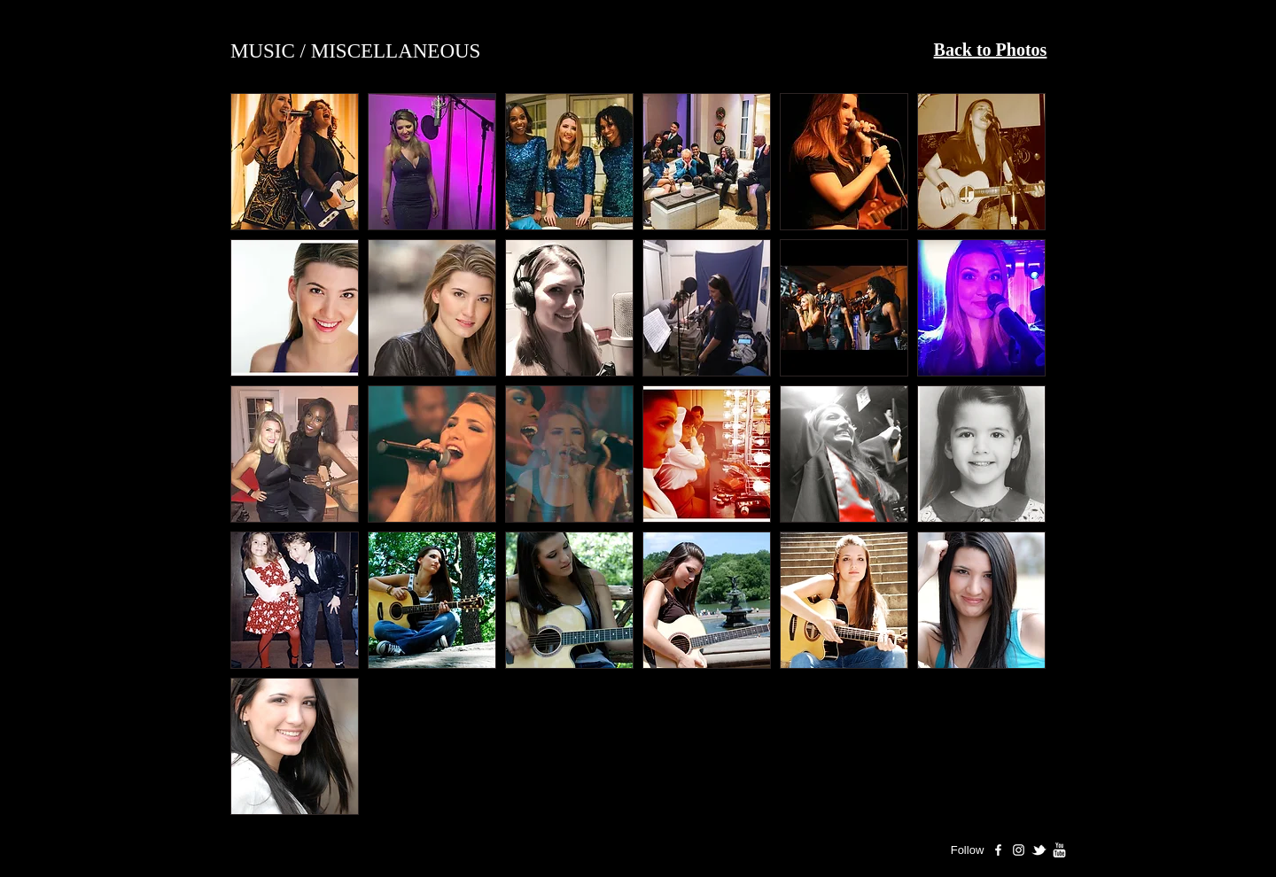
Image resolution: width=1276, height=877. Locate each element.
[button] (294, 161)
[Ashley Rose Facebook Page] (998, 850)
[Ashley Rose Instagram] (1018, 850)
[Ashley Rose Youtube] (1059, 850)
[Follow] (967, 850)
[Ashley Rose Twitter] (1038, 850)
